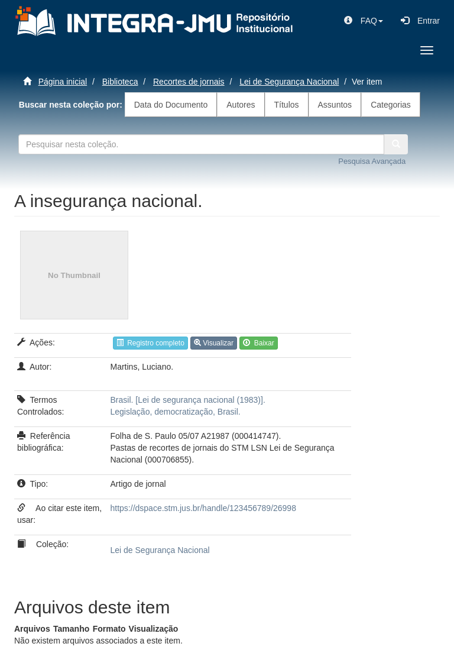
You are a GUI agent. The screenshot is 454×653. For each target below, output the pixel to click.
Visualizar (214, 343)
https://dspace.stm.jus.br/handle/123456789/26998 (203, 508)
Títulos (286, 104)
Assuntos (335, 104)
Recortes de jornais (189, 81)
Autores (240, 104)
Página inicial (62, 81)
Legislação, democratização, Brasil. (176, 411)
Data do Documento (171, 104)
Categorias (391, 104)
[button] (363, 20)
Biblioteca (120, 81)
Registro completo (150, 343)
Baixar (258, 343)
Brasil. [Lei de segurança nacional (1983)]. (188, 400)
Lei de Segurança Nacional (289, 81)
